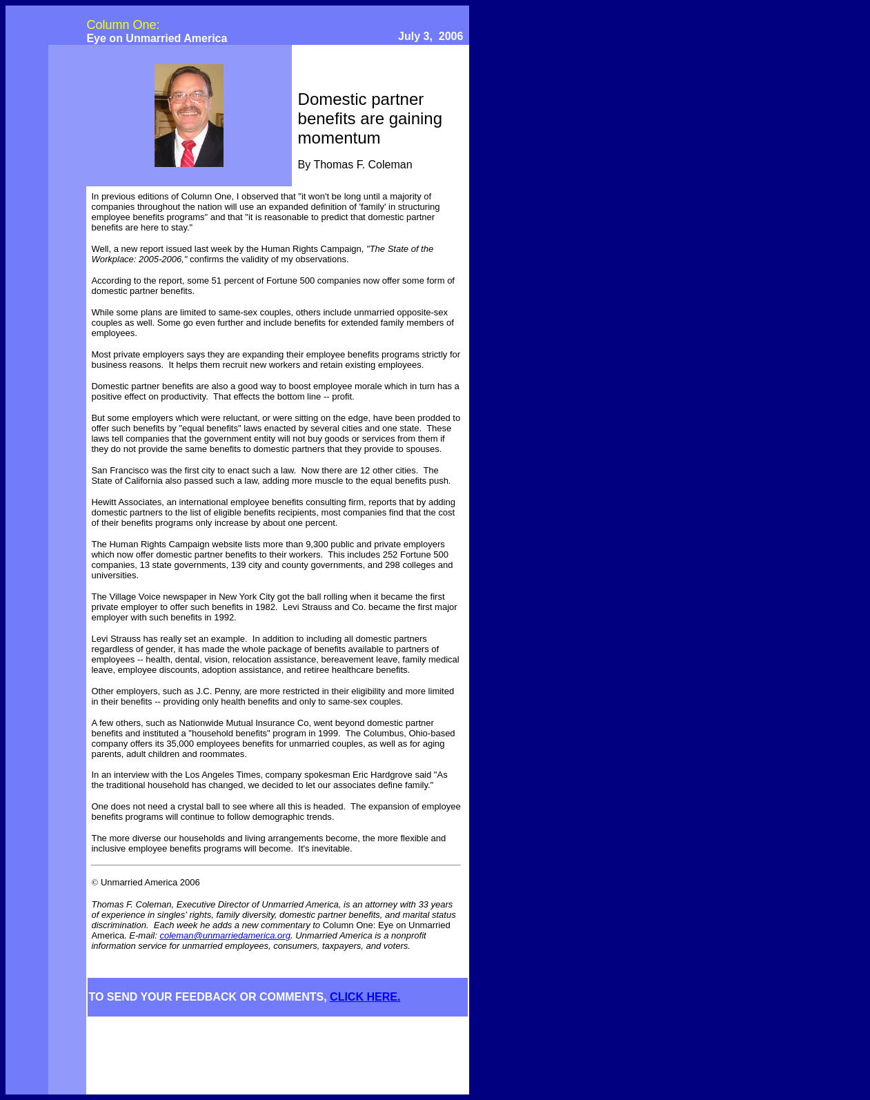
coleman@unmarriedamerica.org (224, 935)
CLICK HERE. (365, 997)
